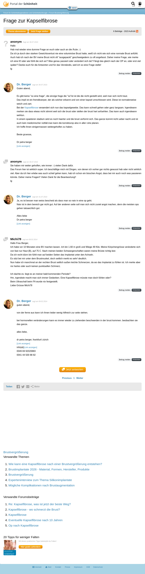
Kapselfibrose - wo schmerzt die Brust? (34, 509)
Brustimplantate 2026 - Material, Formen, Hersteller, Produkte (48, 469)
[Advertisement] (47, 420)
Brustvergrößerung (15, 452)
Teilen (9, 386)
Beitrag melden (124, 73)
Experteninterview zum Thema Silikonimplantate (40, 480)
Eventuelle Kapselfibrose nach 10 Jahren (35, 520)
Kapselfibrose (31, 107)
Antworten (136, 73)
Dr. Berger (24, 84)
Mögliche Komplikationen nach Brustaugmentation (41, 485)
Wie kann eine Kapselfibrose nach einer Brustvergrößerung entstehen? (55, 464)
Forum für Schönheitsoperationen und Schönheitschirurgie (25, 13)
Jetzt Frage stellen (39, 31)
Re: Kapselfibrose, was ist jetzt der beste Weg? (39, 504)
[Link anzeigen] (23, 146)
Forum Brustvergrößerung (59, 13)
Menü (72, 7)
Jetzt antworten (72, 369)
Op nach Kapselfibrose (23, 525)
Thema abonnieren (17, 31)
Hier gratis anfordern (30, 547)
